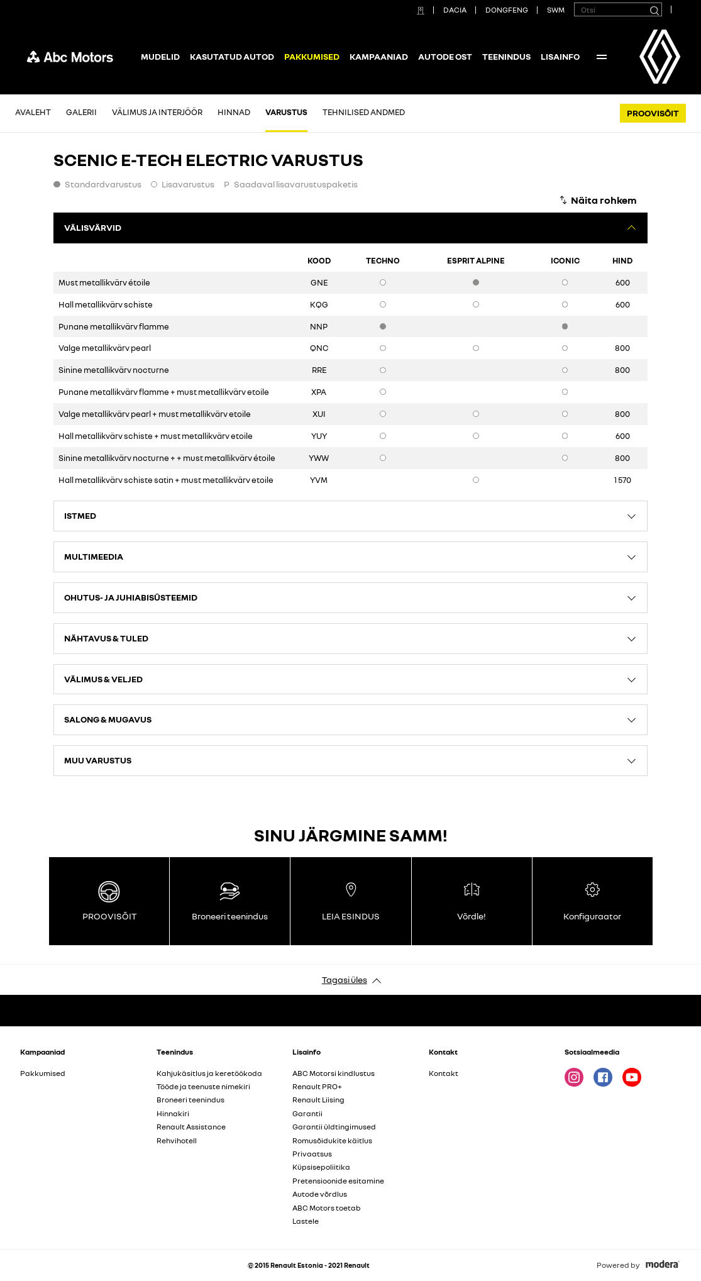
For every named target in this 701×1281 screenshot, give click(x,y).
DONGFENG (506, 9)
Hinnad (234, 112)
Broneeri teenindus (190, 1099)
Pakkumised (42, 1073)
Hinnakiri (173, 1113)
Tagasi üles (344, 979)
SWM (556, 9)
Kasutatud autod (232, 56)
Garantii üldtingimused (334, 1126)
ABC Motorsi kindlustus (333, 1073)
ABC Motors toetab (326, 1207)
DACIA (454, 9)
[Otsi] (654, 9)
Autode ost (445, 56)
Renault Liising (318, 1099)
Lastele (305, 1221)
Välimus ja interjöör (157, 112)
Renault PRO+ (317, 1086)
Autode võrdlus (319, 1194)
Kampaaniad (379, 56)
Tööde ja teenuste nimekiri (203, 1086)
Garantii (307, 1113)
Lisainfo (560, 56)
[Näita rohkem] (598, 200)
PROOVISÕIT (653, 113)
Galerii (81, 112)
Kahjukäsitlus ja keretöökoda (209, 1073)
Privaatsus (312, 1153)
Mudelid (160, 56)
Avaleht (33, 112)
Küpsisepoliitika (321, 1167)
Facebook (602, 1077)
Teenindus (506, 56)
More (602, 56)
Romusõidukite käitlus (332, 1140)
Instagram (574, 1077)
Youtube (631, 1077)
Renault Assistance (191, 1126)
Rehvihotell (177, 1140)
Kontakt (443, 1073)
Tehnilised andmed (364, 112)
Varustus (286, 112)
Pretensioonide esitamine (338, 1180)
